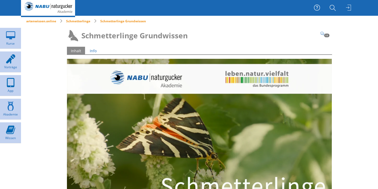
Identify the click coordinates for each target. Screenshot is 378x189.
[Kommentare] (325, 33)
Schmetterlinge (78, 21)
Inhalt (76, 50)
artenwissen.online (41, 21)
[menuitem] (333, 8)
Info (93, 50)
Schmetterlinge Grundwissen (123, 21)
